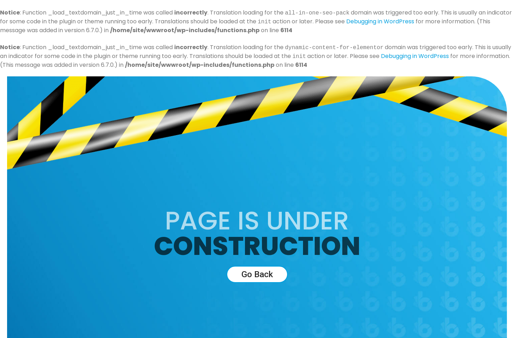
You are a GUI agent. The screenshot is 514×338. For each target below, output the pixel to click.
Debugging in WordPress (380, 22)
